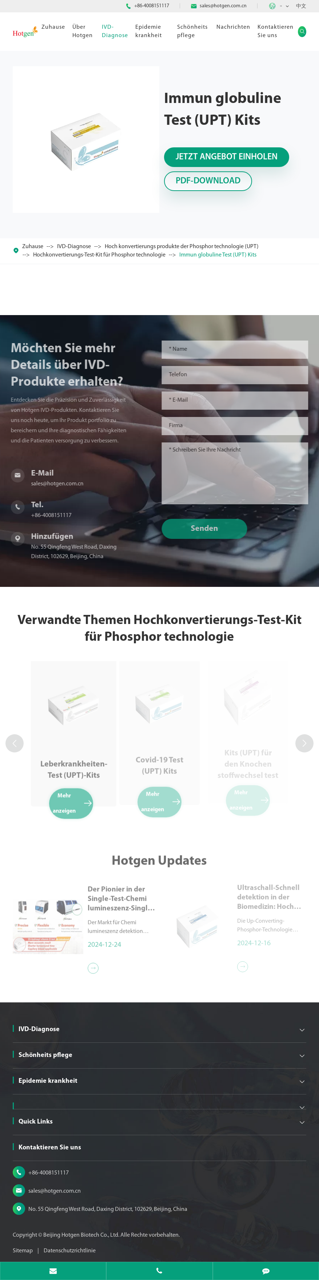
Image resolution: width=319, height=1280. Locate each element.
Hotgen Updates (159, 864)
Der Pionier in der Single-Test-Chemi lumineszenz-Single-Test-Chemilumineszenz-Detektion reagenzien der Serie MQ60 (122, 896)
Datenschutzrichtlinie (70, 1251)
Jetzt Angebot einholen (227, 157)
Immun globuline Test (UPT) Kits (217, 255)
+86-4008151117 (151, 6)
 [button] (14, 743)
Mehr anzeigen (73, 800)
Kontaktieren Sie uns (276, 31)
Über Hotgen (82, 31)
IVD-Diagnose (115, 31)
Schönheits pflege (192, 31)
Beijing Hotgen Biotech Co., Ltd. (81, 1235)
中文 (301, 6)
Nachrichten (233, 27)
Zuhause (53, 27)
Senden (207, 529)
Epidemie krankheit (148, 31)
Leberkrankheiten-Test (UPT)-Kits (73, 766)
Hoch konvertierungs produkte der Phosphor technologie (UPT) (182, 247)
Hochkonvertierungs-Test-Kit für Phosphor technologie (99, 255)
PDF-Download (208, 181)
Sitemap (23, 1251)
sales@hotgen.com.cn (223, 6)
